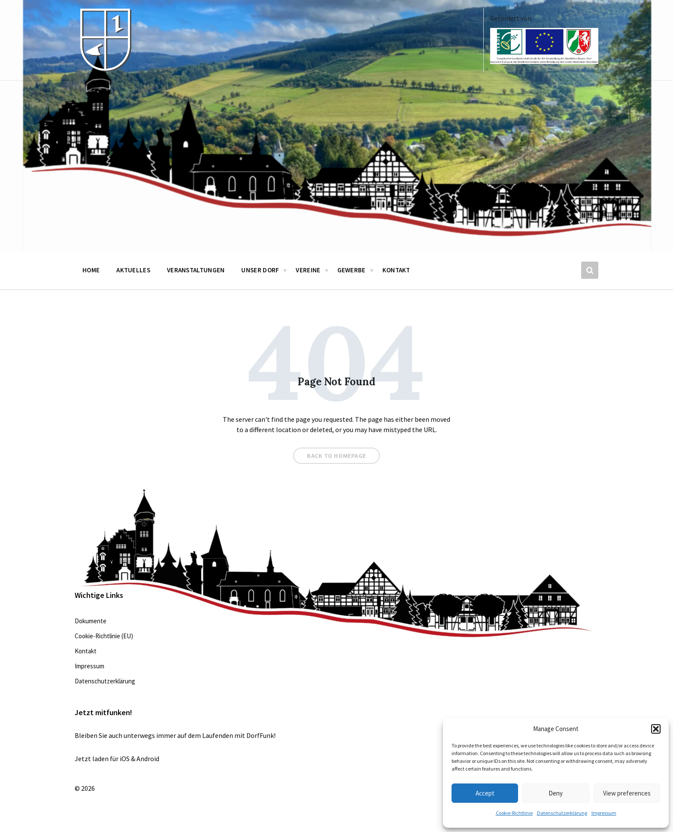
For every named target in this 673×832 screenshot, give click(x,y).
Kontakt (86, 651)
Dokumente (90, 621)
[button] (656, 729)
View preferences (627, 793)
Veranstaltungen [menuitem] (196, 270)
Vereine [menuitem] (308, 270)
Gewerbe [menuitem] (351, 270)
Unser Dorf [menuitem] (260, 270)
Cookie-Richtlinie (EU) (104, 636)
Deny (556, 793)
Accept (485, 793)
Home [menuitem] (91, 270)
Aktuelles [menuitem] (133, 270)
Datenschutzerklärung (562, 813)
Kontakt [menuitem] (396, 270)
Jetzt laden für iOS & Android (117, 758)
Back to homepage (336, 456)
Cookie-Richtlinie (514, 813)
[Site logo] (105, 69)
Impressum (603, 813)
